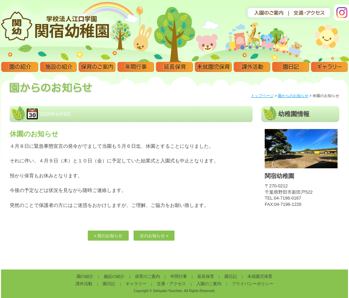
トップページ (262, 96)
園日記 (290, 67)
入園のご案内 (208, 283)
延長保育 (174, 67)
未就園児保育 (213, 67)
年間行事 (135, 67)
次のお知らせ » (154, 235)
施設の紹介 (58, 67)
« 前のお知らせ (108, 235)
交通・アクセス (171, 283)
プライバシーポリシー (252, 283)
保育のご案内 (97, 67)
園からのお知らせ (293, 96)
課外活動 (252, 67)
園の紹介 (19, 67)
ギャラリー (329, 67)
